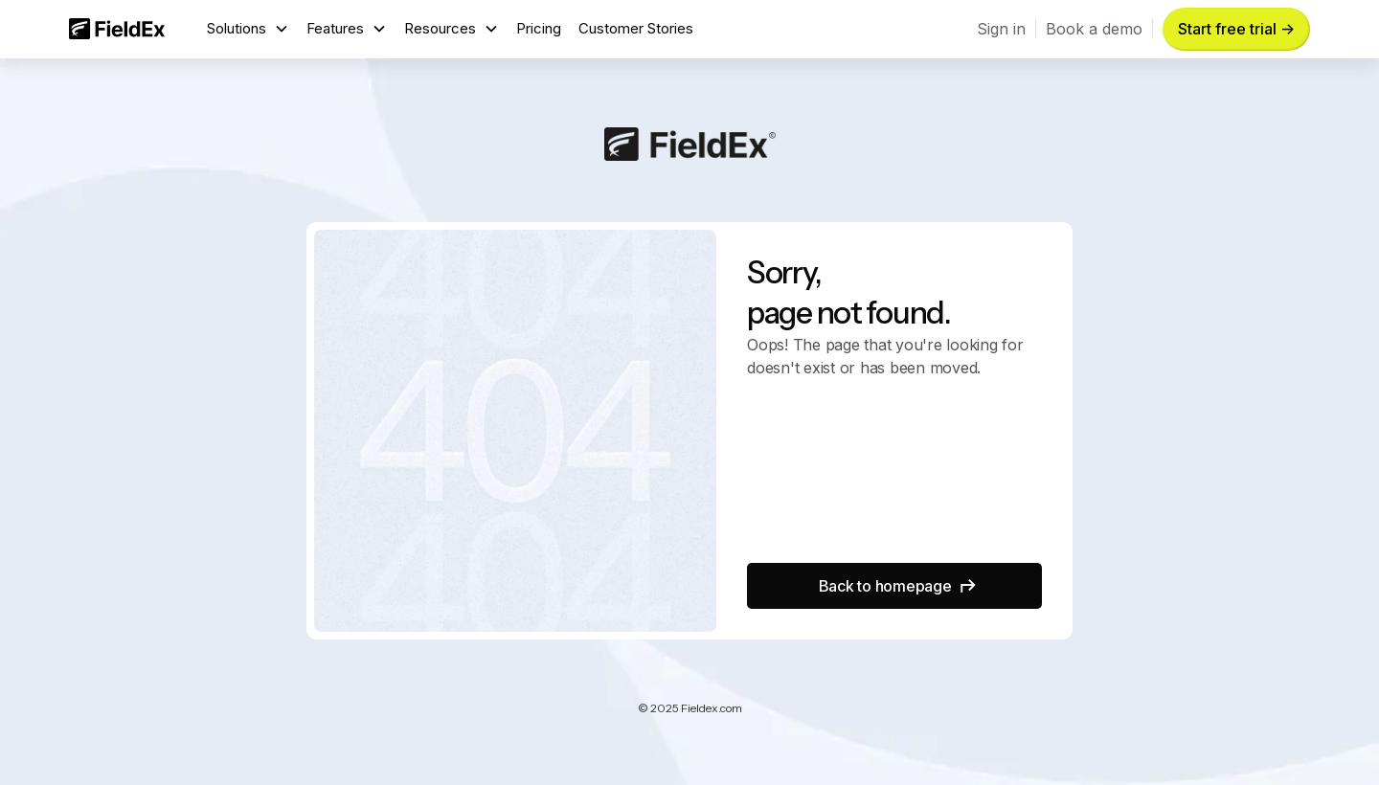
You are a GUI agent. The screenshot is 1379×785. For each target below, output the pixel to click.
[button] (248, 29)
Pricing (538, 28)
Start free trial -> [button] (1236, 28)
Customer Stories (635, 28)
